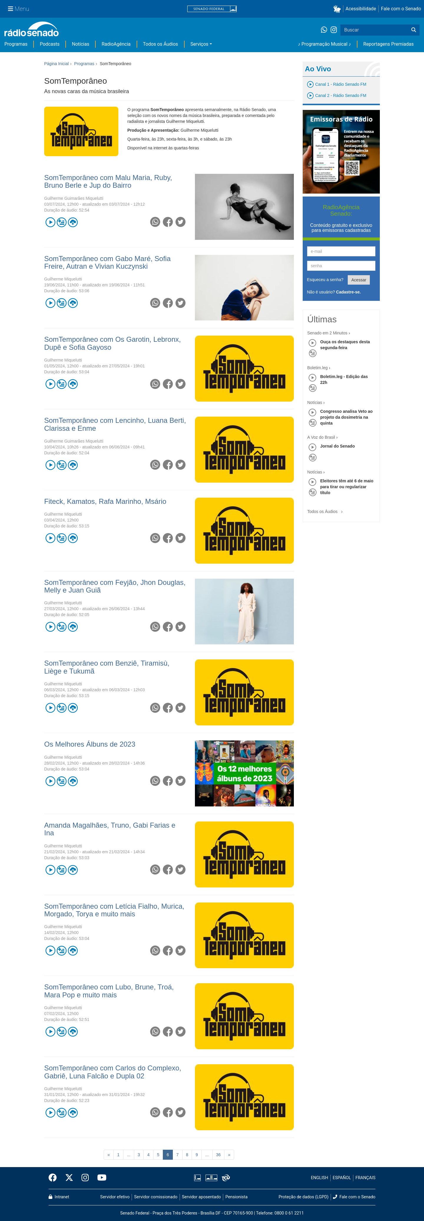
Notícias (80, 44)
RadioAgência (116, 44)
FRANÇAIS (365, 1177)
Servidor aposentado (201, 1196)
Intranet (59, 1196)
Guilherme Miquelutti (63, 279)
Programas (15, 44)
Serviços (199, 44)
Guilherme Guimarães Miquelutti (73, 198)
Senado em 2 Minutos (327, 333)
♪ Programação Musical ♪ (324, 44)
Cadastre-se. (348, 292)
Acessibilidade (361, 8)
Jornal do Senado (337, 446)
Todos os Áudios (160, 44)
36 (218, 1154)
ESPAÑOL (342, 1177)
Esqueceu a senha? (325, 279)
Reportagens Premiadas (388, 44)
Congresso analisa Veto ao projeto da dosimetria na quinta (346, 417)
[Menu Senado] (18, 9)
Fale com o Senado (401, 8)
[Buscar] (414, 30)
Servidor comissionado (156, 1196)
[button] (338, 9)
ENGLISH (319, 1177)
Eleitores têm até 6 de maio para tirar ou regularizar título (347, 486)
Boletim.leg (317, 367)
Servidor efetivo (115, 1196)
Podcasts (49, 44)
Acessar (358, 280)
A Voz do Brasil (321, 437)
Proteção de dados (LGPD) (304, 1196)
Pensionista (237, 1196)
